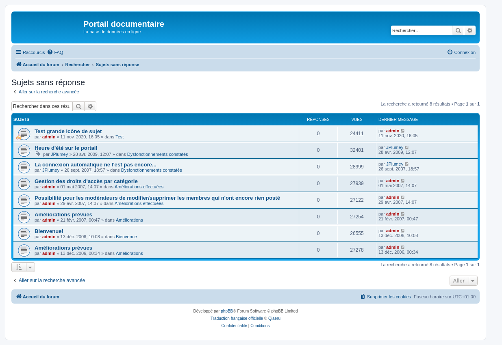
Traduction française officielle (237, 318)
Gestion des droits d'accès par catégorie (86, 181)
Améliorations (129, 220)
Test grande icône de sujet (68, 131)
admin (48, 136)
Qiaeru (274, 318)
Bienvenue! (49, 231)
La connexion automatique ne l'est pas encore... (95, 165)
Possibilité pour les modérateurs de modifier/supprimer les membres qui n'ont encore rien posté (157, 198)
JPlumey (59, 154)
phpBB (227, 311)
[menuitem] (55, 52)
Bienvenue (126, 236)
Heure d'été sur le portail (66, 148)
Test (119, 136)
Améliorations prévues (63, 214)
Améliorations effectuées (139, 186)
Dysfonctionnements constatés (157, 154)
